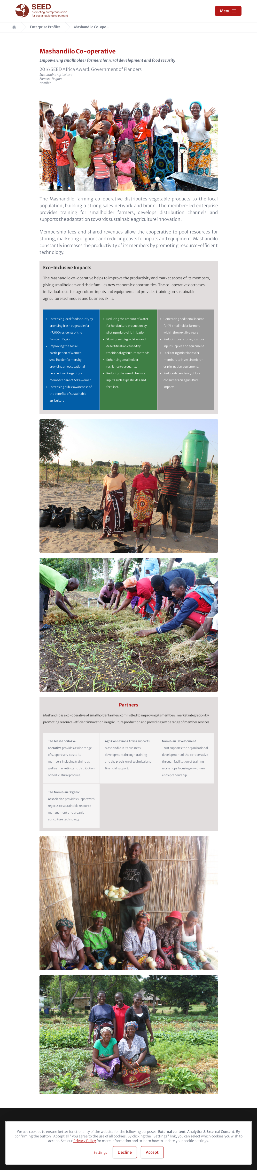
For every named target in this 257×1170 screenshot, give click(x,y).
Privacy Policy (84, 1141)
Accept (152, 1152)
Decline (125, 1152)
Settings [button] (100, 1152)
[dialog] (128, 1142)
